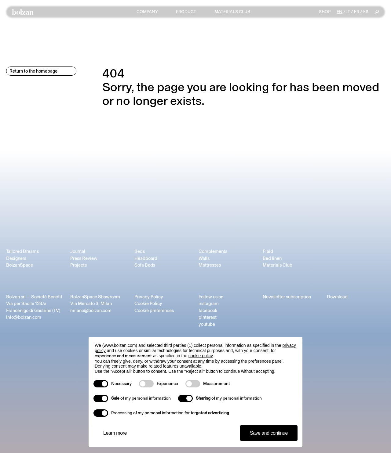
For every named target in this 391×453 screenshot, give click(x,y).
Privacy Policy (148, 297)
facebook (208, 310)
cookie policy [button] (200, 355)
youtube (207, 324)
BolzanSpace (19, 265)
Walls (204, 258)
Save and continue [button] (269, 433)
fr (356, 11)
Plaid (268, 251)
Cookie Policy (148, 303)
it (348, 11)
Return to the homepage (33, 71)
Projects (78, 265)
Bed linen (272, 258)
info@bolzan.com (23, 317)
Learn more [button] (115, 433)
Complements (213, 251)
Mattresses (210, 265)
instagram (209, 303)
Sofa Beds (144, 265)
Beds (139, 251)
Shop (325, 11)
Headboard (145, 258)
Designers (16, 258)
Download (337, 297)
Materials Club (277, 265)
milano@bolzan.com (90, 310)
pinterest (208, 317)
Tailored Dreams (22, 251)
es (365, 11)
